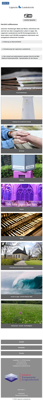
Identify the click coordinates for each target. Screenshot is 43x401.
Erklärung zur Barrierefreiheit (12, 41)
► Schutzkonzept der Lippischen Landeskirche (16, 49)
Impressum (21, 393)
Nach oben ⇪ (21, 389)
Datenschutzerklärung (21, 395)
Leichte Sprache (29, 20)
